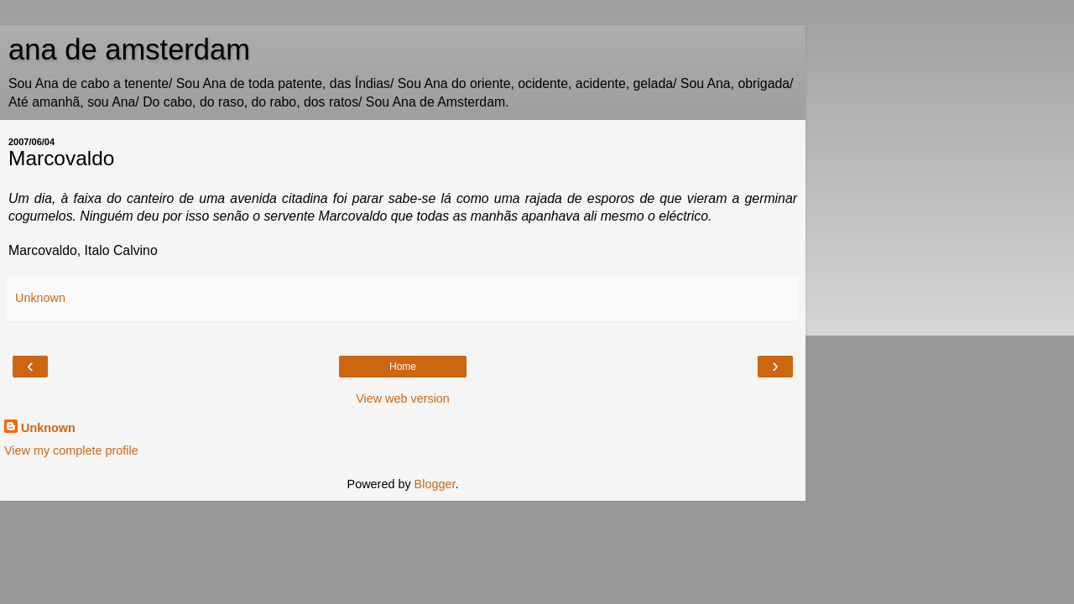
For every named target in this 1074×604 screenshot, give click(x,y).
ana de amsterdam (129, 49)
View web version (403, 398)
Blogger (435, 484)
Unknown (48, 428)
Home (402, 366)
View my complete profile (71, 450)
